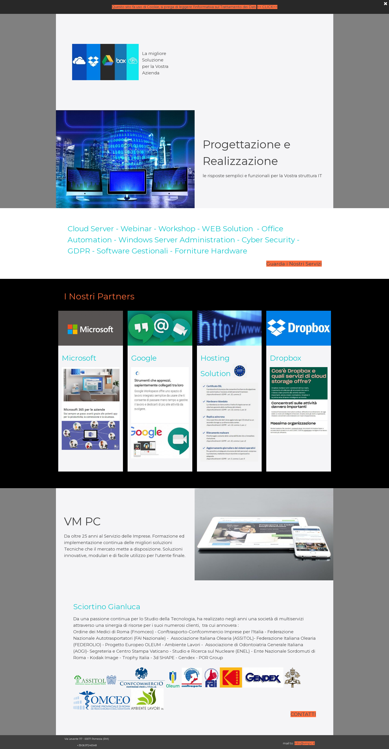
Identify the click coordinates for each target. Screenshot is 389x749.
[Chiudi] (385, 3)
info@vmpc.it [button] (304, 743)
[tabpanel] (125, 62)
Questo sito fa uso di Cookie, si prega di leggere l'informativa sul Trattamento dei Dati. (184, 7)
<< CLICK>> (267, 7)
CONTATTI (303, 714)
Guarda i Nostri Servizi (294, 264)
